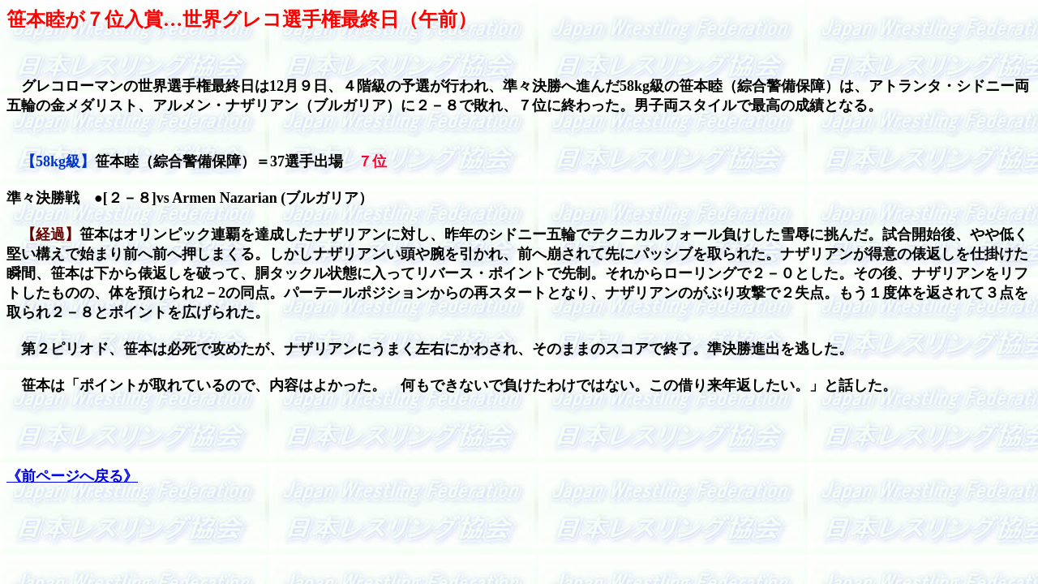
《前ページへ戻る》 (72, 476)
